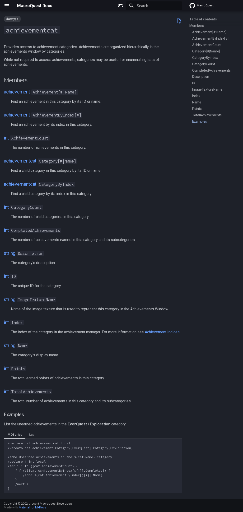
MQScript (15, 434)
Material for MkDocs (32, 507)
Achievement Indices (162, 332)
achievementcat (20, 161)
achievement (17, 92)
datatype (12, 19)
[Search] (154, 5)
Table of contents (203, 19)
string (9, 253)
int (6, 138)
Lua (31, 434)
